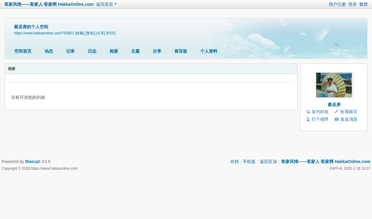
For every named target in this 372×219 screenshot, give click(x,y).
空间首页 (22, 51)
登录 (352, 4)
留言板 (180, 51)
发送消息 (348, 119)
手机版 (249, 161)
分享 (157, 51)
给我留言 (348, 111)
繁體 (363, 4)
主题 (135, 51)
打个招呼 (320, 119)
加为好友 (320, 111)
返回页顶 (268, 161)
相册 (113, 51)
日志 (92, 51)
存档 (234, 161)
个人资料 (208, 51)
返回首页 (104, 4)
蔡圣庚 (334, 104)
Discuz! (33, 161)
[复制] (90, 33)
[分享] (100, 33)
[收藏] (79, 33)
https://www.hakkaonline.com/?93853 (44, 33)
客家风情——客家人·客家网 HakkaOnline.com (49, 4)
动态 (49, 51)
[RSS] (110, 33)
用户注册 (337, 4)
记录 (70, 51)
